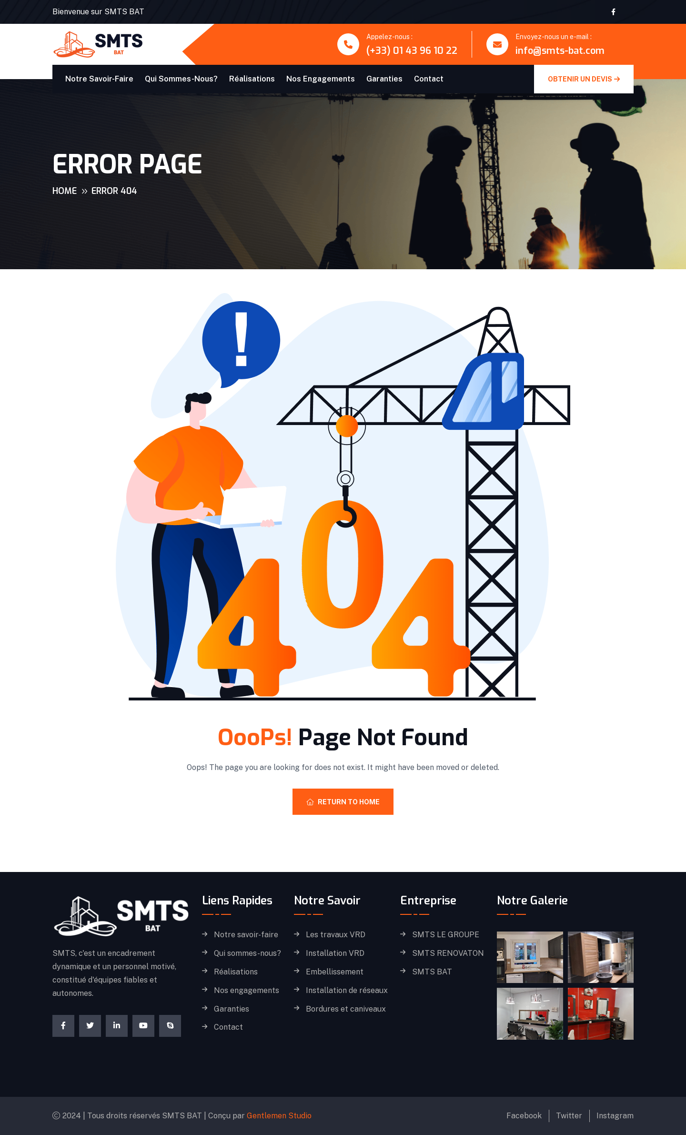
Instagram (615, 1115)
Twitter (569, 1115)
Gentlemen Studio (279, 1115)
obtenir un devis (584, 79)
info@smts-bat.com (560, 50)
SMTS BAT (432, 972)
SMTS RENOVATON (448, 953)
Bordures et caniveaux (346, 1009)
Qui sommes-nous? (181, 78)
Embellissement (334, 972)
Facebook (524, 1115)
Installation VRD (335, 953)
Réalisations (252, 78)
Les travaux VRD (335, 935)
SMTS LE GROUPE (445, 935)
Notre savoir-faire (99, 78)
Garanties (384, 78)
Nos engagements (320, 78)
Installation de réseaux (347, 990)
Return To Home (343, 802)
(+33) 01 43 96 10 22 (411, 50)
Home (64, 191)
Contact (429, 78)
